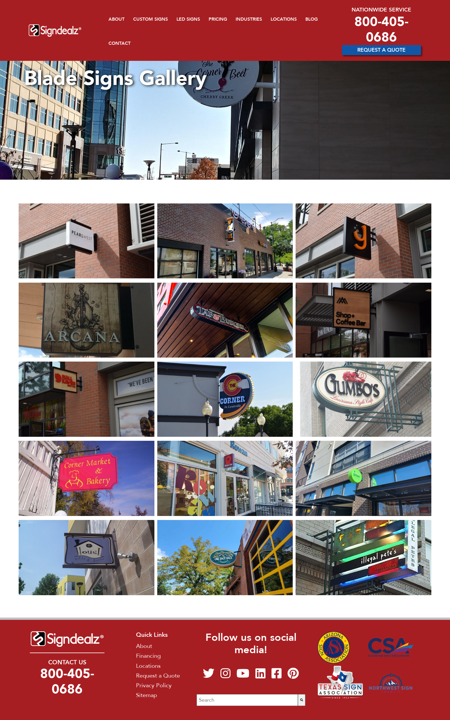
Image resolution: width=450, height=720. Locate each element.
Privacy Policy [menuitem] (154, 685)
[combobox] (247, 700)
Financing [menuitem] (148, 655)
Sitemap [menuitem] (146, 695)
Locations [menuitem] (284, 19)
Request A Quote (381, 50)
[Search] (301, 700)
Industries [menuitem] (249, 19)
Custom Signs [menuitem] (150, 19)
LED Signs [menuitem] (188, 19)
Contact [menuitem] (119, 43)
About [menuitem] (116, 19)
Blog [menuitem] (311, 19)
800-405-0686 (381, 29)
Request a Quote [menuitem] (158, 675)
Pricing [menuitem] (218, 19)
